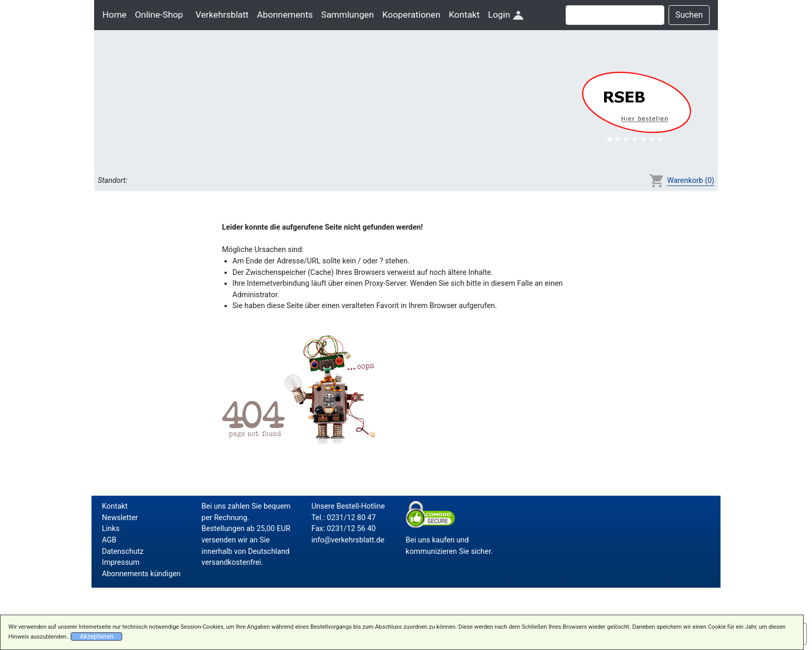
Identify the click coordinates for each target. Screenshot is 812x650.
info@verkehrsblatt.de (347, 540)
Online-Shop (159, 14)
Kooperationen (411, 14)
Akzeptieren (96, 636)
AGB (109, 540)
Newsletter (120, 517)
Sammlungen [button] (347, 14)
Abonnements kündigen (141, 573)
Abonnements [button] (284, 14)
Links (111, 528)
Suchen (689, 15)
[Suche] (615, 15)
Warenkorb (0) (690, 180)
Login (506, 14)
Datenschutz (122, 551)
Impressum (120, 562)
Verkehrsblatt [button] (221, 14)
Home (114, 14)
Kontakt (464, 14)
